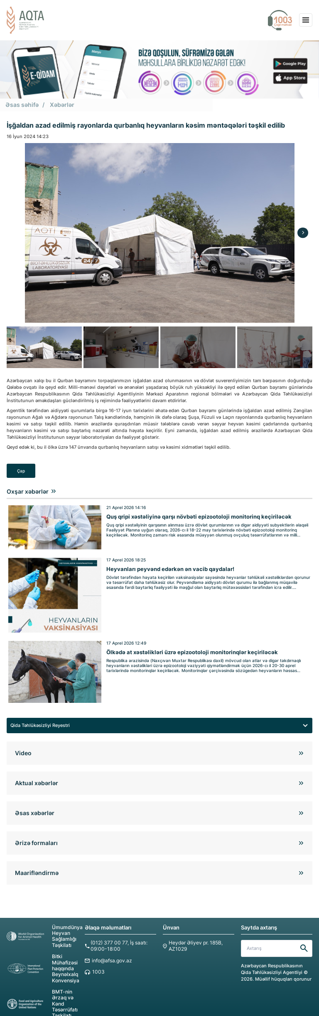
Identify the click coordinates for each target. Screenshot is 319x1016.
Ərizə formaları (36, 832)
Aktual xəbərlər (36, 772)
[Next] (302, 232)
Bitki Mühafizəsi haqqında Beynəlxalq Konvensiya (42, 955)
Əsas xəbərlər (34, 802)
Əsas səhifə (20, 104)
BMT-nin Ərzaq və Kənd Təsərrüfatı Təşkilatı (41, 988)
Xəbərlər (58, 104)
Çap (21, 470)
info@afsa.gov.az (110, 949)
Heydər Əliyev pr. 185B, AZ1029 (193, 935)
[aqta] (25, 20)
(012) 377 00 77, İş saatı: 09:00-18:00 (117, 935)
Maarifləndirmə (37, 862)
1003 (97, 960)
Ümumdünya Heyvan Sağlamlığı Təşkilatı (42, 925)
